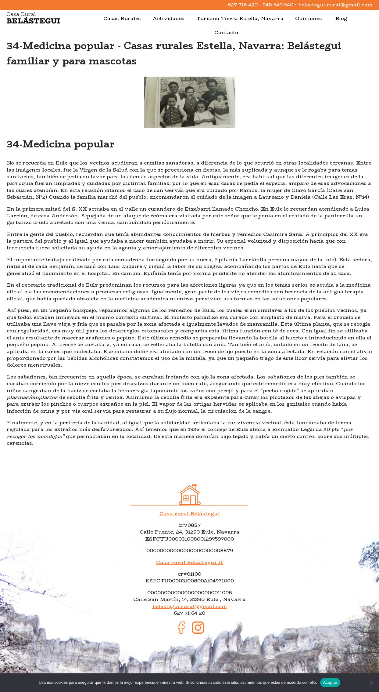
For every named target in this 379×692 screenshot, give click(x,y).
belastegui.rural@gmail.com (335, 5)
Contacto (226, 32)
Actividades (168, 18)
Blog (341, 18)
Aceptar (330, 682)
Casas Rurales (122, 18)
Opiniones (308, 18)
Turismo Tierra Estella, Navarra (240, 18)
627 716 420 (243, 5)
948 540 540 (278, 5)
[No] (371, 682)
